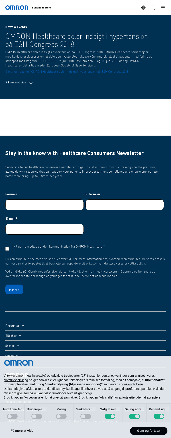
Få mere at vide (19, 82)
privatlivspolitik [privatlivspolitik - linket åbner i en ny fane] (14, 388)
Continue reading (67, 71)
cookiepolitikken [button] (132, 393)
